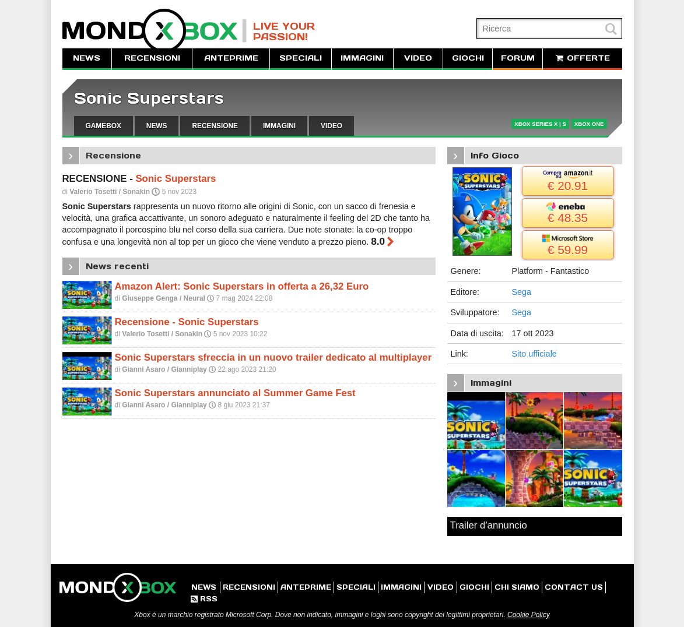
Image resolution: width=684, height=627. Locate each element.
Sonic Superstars (149, 98)
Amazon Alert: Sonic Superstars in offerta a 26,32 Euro (242, 286)
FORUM (518, 58)
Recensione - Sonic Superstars (187, 321)
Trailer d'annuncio (488, 525)
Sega (522, 292)
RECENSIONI (152, 58)
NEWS (86, 58)
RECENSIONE (215, 126)
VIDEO (418, 58)
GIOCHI (468, 58)
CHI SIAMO (516, 587)
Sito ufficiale (534, 354)
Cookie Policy (528, 615)
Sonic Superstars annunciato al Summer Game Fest (235, 393)
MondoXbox (154, 30)
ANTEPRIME (231, 58)
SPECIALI (300, 58)
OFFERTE (583, 58)
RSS (204, 598)
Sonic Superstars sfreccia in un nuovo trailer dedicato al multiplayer (273, 357)
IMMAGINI (362, 58)
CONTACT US (574, 587)
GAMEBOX (103, 126)
